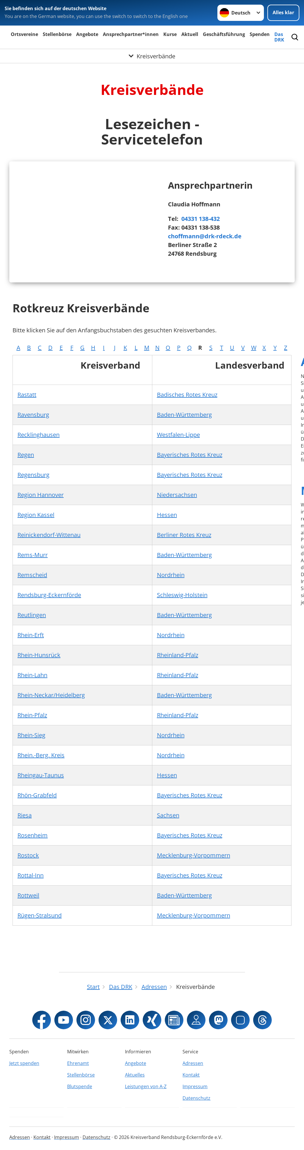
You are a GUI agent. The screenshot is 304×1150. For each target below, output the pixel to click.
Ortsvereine (24, 34)
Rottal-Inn (30, 875)
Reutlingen (31, 615)
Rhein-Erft (30, 635)
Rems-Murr (32, 555)
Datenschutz (196, 1098)
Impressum (195, 1086)
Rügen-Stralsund (39, 915)
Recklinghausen (38, 435)
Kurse (170, 34)
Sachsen (168, 815)
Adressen (193, 1063)
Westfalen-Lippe (178, 435)
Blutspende (79, 1086)
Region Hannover (40, 495)
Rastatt (26, 395)
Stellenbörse (57, 34)
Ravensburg (33, 415)
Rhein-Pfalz (32, 715)
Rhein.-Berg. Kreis (41, 755)
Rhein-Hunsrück (38, 655)
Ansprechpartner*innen (131, 34)
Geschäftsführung (224, 34)
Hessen (167, 515)
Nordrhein (171, 575)
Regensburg (33, 475)
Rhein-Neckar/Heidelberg (51, 695)
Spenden (260, 34)
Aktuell (189, 34)
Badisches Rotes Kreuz (187, 395)
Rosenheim (32, 835)
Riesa (24, 815)
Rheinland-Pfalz (177, 655)
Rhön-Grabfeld (37, 795)
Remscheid (32, 575)
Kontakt (191, 1075)
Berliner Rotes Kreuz (184, 535)
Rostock (28, 855)
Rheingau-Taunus (40, 775)
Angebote (87, 34)
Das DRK (279, 37)
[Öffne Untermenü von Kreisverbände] (152, 56)
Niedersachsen (177, 495)
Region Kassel (35, 515)
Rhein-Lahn (32, 675)
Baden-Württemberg (184, 415)
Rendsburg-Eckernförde (49, 595)
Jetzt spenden (24, 1063)
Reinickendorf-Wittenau (49, 535)
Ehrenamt (78, 1063)
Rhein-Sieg (31, 735)
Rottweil (28, 895)
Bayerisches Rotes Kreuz (189, 455)
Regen (25, 455)
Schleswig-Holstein (182, 595)
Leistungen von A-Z (146, 1086)
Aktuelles (135, 1075)
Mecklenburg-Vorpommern (193, 855)
